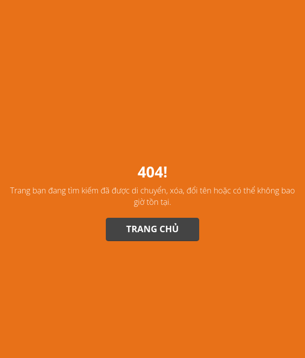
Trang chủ (152, 229)
